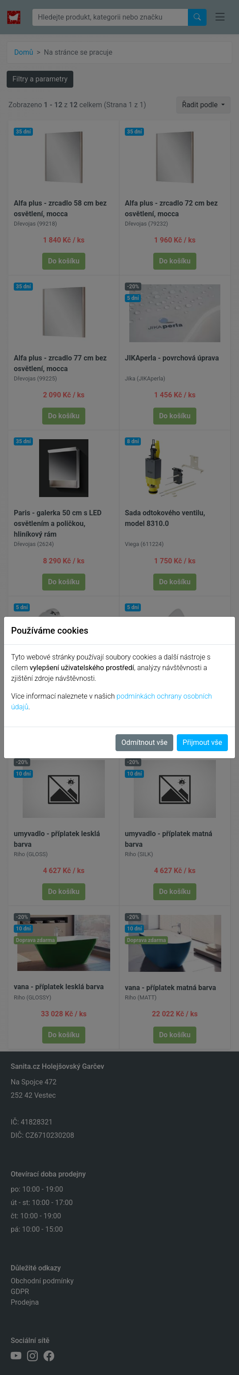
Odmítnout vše (144, 742)
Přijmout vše (202, 742)
